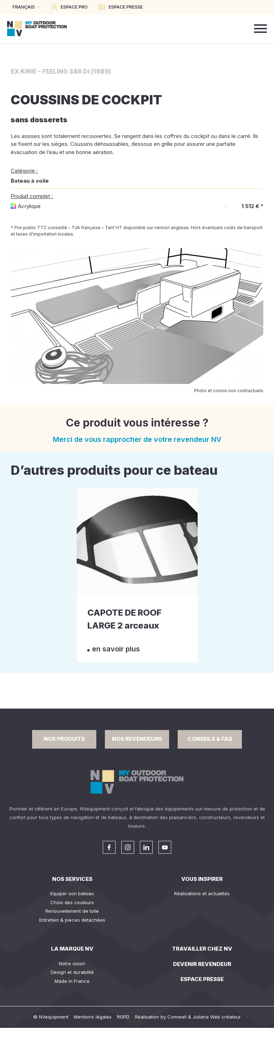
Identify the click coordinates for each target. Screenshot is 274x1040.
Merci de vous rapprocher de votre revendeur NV (137, 439)
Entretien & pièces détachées (72, 920)
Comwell (177, 1017)
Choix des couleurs (72, 902)
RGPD (123, 1017)
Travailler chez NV (202, 948)
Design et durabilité (72, 972)
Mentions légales (93, 1017)
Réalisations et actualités (202, 893)
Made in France (72, 981)
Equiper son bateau (72, 893)
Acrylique (29, 206)
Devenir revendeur (202, 964)
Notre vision (72, 963)
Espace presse (202, 979)
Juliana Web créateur (217, 1017)
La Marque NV (72, 948)
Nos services (72, 879)
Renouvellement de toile (72, 911)
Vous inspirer (202, 879)
